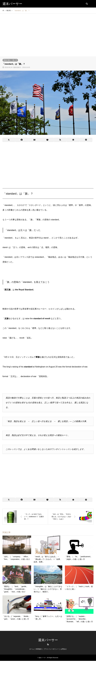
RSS (48, 644)
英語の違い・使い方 (10, 60)
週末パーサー (48, 640)
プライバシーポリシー (51, 649)
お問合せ (64, 649)
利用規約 (39, 649)
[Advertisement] (48, 37)
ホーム (31, 649)
